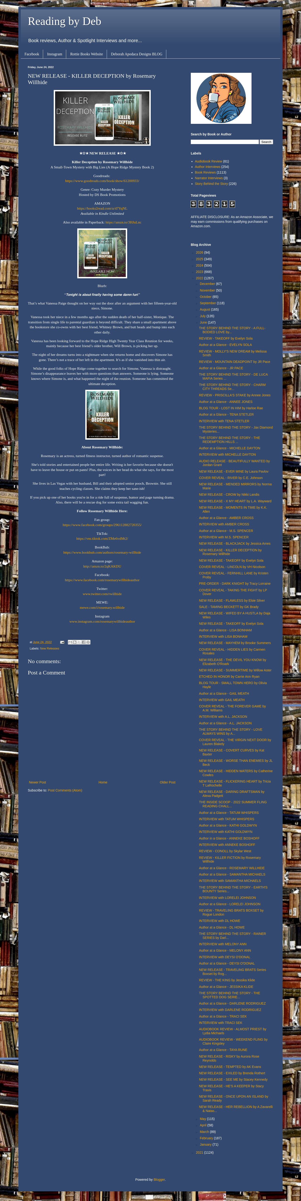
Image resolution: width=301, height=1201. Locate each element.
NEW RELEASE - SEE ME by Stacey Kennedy (233, 1079)
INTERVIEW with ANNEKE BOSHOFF (227, 845)
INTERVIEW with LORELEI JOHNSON (227, 898)
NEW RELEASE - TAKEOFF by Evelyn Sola (231, 560)
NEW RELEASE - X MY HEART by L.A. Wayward (235, 501)
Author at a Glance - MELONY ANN (225, 950)
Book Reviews (205, 172)
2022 (200, 278)
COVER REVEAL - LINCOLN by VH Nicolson (232, 567)
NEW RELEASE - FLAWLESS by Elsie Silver (232, 600)
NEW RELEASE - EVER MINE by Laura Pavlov (233, 471)
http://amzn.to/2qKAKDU (102, 566)
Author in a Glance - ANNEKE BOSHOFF (229, 838)
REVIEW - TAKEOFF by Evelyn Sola (225, 338)
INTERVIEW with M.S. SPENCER (224, 537)
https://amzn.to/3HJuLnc (124, 222)
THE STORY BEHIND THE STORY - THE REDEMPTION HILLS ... (229, 440)
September (208, 303)
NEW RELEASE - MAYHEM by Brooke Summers (235, 643)
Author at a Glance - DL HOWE (222, 927)
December (208, 284)
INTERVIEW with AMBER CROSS (224, 524)
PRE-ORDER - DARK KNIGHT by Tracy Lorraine (235, 583)
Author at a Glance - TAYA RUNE (223, 1050)
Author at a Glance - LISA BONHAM (225, 630)
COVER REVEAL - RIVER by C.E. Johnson (231, 478)
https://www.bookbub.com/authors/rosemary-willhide (102, 552)
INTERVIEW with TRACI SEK (220, 1023)
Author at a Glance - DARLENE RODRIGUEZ (232, 1003)
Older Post (167, 782)
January (206, 1144)
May (203, 1119)
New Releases (49, 648)
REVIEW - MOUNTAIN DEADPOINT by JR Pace (234, 362)
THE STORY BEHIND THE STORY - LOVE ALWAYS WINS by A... (230, 731)
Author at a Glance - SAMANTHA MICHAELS (232, 874)
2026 (200, 252)
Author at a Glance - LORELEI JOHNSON (229, 904)
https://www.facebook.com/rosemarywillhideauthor (102, 580)
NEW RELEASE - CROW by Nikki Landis (229, 494)
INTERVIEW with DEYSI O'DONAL (224, 957)
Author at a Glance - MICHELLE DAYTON (229, 448)
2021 (200, 1152)
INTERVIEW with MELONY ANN (223, 944)
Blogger (159, 1179)
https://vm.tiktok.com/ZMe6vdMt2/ (102, 538)
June (204, 322)
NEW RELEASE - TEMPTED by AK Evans (230, 1067)
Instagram (54, 54)
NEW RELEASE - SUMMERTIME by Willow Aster (235, 670)
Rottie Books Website (86, 54)
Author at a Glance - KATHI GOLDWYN (228, 825)
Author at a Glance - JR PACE (221, 368)
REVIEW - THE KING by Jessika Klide (227, 980)
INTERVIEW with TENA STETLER (224, 421)
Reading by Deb (64, 21)
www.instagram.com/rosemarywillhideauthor (102, 621)
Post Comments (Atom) (65, 790)
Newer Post (37, 782)
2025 (200, 259)
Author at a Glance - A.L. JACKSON (225, 723)
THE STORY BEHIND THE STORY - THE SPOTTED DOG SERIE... (229, 995)
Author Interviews (207, 167)
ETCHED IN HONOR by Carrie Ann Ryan (229, 676)
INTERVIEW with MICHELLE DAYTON (227, 454)
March (205, 1132)
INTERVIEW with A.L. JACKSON (223, 716)
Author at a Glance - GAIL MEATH (224, 693)
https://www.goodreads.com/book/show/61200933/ (102, 181)
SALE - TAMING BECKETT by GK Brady (229, 607)
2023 (200, 272)
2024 (200, 265)
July (203, 316)
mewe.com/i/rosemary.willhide (102, 607)
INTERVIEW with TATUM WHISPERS (226, 819)
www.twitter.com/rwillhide (102, 594)
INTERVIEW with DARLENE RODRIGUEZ (230, 1010)
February (207, 1138)
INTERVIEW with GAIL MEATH (221, 700)
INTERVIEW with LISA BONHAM (223, 636)
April (203, 1125)
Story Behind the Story (211, 184)
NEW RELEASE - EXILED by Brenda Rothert (232, 1073)
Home (102, 782)
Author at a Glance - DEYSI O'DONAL (227, 963)
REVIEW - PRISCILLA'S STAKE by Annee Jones (235, 395)
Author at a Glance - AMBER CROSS (226, 518)
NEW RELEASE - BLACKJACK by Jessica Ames (234, 543)
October (206, 297)
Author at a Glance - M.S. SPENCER (226, 531)
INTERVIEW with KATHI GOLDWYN (225, 832)
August (205, 309)
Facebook (31, 54)
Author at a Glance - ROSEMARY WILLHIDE (232, 868)
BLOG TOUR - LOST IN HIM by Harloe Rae (231, 408)
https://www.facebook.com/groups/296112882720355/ (102, 525)
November (208, 290)
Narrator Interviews (209, 178)
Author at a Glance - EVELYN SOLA (225, 345)
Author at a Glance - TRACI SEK (223, 1016)
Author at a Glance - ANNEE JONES (225, 402)
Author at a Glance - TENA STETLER (226, 414)
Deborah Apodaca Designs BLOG (136, 54)
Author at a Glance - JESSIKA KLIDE (226, 987)
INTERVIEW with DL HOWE (219, 921)
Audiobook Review (208, 161)
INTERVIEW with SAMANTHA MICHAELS (230, 881)
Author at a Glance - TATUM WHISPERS (229, 813)
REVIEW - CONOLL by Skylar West (225, 851)
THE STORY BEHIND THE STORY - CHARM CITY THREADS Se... (232, 387)
